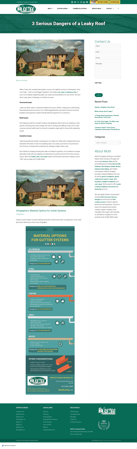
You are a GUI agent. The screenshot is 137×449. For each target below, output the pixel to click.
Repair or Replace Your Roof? (105, 105)
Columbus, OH (20, 411)
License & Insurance (75, 421)
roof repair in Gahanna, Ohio (67, 91)
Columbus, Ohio (107, 161)
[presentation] (108, 86)
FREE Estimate (74, 411)
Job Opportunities (75, 413)
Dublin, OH (19, 421)
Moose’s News (103, 2)
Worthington (115, 166)
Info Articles (24, 80)
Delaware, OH (19, 416)
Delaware (106, 166)
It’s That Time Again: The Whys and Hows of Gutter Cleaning (107, 120)
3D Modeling (114, 2)
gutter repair (99, 181)
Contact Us (73, 418)
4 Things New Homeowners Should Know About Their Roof (107, 114)
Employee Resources (49, 429)
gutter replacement (111, 179)
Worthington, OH (20, 418)
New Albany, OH (20, 429)
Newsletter (73, 416)
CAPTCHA (98, 80)
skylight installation (102, 184)
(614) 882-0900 (33, 2)
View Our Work (47, 424)
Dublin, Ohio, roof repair (39, 156)
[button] (118, 8)
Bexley (102, 169)
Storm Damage (47, 421)
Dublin (97, 169)
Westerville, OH (20, 413)
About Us (45, 411)
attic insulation (109, 181)
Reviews (45, 426)
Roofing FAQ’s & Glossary (50, 418)
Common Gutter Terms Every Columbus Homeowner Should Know (106, 127)
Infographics (20, 213)
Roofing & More (47, 416)
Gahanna (108, 169)
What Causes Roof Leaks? (104, 109)
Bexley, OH (19, 424)
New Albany (116, 169)
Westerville (99, 166)
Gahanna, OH (19, 426)
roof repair (116, 184)
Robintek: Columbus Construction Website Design (109, 440)
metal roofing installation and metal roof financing (106, 189)
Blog (17, 80)
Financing (46, 413)
